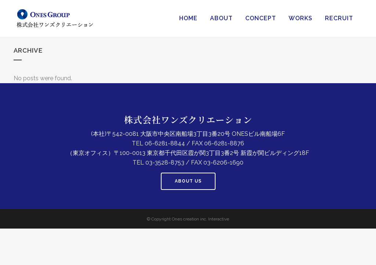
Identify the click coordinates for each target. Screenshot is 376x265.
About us (188, 181)
